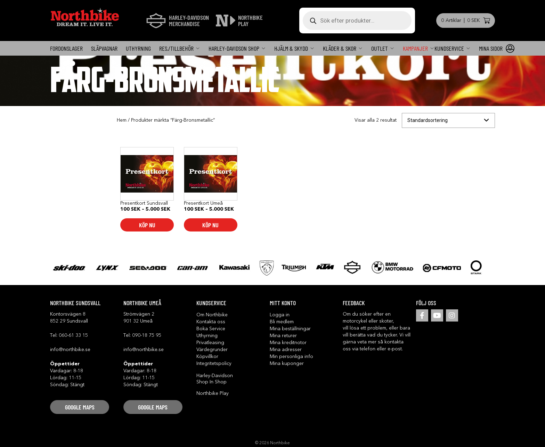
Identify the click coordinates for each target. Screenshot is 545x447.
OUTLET (379, 48)
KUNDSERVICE (449, 48)
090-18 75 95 (146, 335)
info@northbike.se (70, 349)
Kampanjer (415, 48)
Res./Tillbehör (176, 48)
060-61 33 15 (73, 335)
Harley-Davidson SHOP (234, 48)
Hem (122, 120)
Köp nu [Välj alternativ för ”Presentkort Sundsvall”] (147, 225)
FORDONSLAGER (66, 48)
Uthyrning (138, 48)
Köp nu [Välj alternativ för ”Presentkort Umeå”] (210, 225)
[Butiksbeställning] (448, 120)
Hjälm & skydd (291, 48)
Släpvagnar (104, 48)
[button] (79, 407)
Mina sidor (491, 48)
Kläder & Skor (339, 48)
